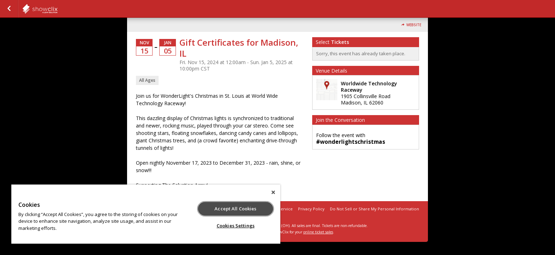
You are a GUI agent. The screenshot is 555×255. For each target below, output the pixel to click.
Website (413, 25)
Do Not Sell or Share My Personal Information (374, 208)
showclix (57, 9)
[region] (145, 214)
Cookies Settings (235, 225)
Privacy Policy (311, 208)
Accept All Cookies (235, 208)
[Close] (273, 192)
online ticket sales (318, 232)
